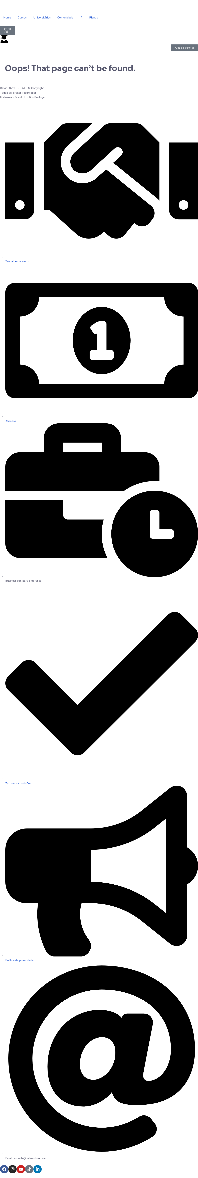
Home (7, 17)
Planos (93, 17)
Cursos (22, 17)
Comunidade (65, 17)
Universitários (42, 17)
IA (81, 17)
